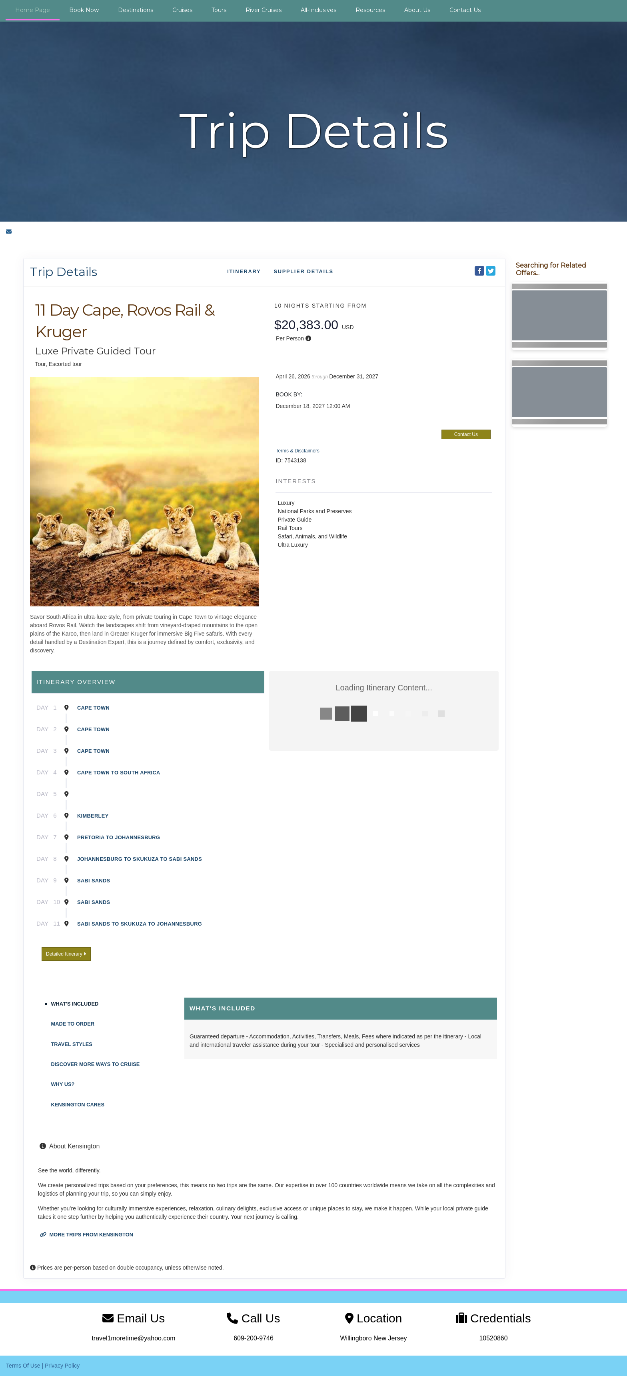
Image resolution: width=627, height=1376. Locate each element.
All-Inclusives (318, 10)
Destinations (135, 10)
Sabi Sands (93, 881)
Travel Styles (71, 1044)
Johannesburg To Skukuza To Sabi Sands (139, 859)
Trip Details (63, 272)
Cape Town (93, 708)
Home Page (32, 10)
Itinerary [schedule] (244, 271)
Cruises (182, 10)
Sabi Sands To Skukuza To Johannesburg (139, 924)
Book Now (84, 10)
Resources (370, 10)
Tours (219, 10)
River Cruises (264, 10)
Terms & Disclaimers (297, 451)
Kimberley (93, 816)
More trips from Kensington (86, 1235)
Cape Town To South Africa (118, 773)
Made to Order (73, 1024)
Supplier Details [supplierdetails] (303, 271)
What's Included (75, 1004)
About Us (417, 10)
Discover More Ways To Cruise (95, 1064)
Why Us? (63, 1084)
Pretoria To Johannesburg (118, 837)
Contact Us (465, 10)
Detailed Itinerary (66, 954)
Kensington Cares (77, 1105)
